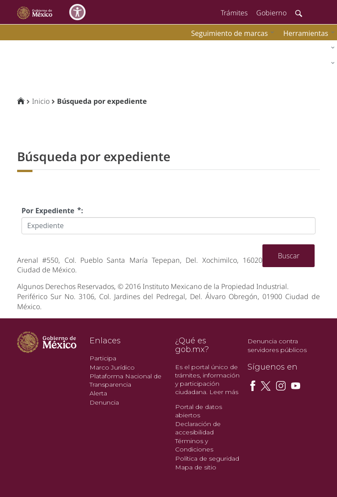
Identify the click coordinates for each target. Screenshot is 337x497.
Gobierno (271, 13)
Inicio (41, 101)
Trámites (234, 13)
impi (14, 46)
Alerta (98, 393)
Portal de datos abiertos (198, 411)
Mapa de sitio (195, 467)
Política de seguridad (207, 458)
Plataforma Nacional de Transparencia (125, 380)
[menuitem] (306, 33)
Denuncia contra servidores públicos (277, 345)
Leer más (223, 392)
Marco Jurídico (112, 367)
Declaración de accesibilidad (198, 428)
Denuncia (104, 402)
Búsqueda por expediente (102, 101)
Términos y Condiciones (194, 445)
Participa (103, 358)
